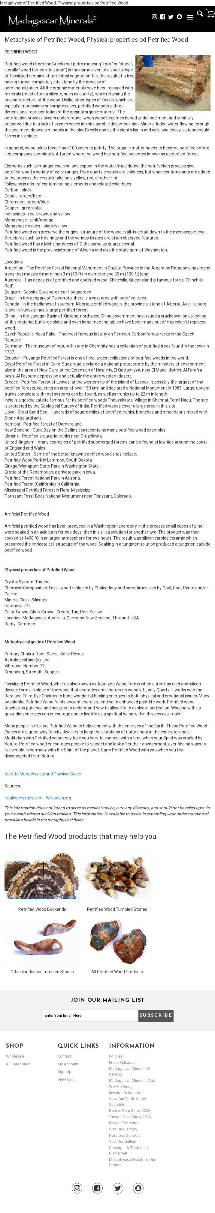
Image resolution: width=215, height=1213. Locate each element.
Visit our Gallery (122, 1141)
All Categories (18, 1064)
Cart (210, 13)
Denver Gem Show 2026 (129, 1110)
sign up (64, 1071)
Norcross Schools (125, 1135)
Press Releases (122, 1062)
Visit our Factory (123, 1129)
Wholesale (15, 1056)
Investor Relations (124, 1093)
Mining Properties (124, 1123)
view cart (66, 1079)
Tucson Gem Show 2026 (130, 1117)
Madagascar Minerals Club (132, 1080)
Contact (64, 1056)
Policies (116, 1056)
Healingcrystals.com (24, 798)
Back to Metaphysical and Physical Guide (43, 774)
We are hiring (121, 1086)
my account (68, 1064)
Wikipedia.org (58, 798)
